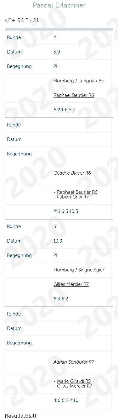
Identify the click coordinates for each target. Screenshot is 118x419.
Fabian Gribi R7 (73, 196)
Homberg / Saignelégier (78, 269)
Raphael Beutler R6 (73, 95)
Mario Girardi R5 (74, 381)
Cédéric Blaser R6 (72, 173)
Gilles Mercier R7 (71, 284)
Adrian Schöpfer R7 (73, 362)
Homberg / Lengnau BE (78, 80)
